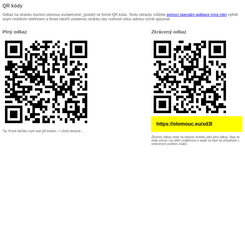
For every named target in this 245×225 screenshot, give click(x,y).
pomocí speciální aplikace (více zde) (197, 14)
